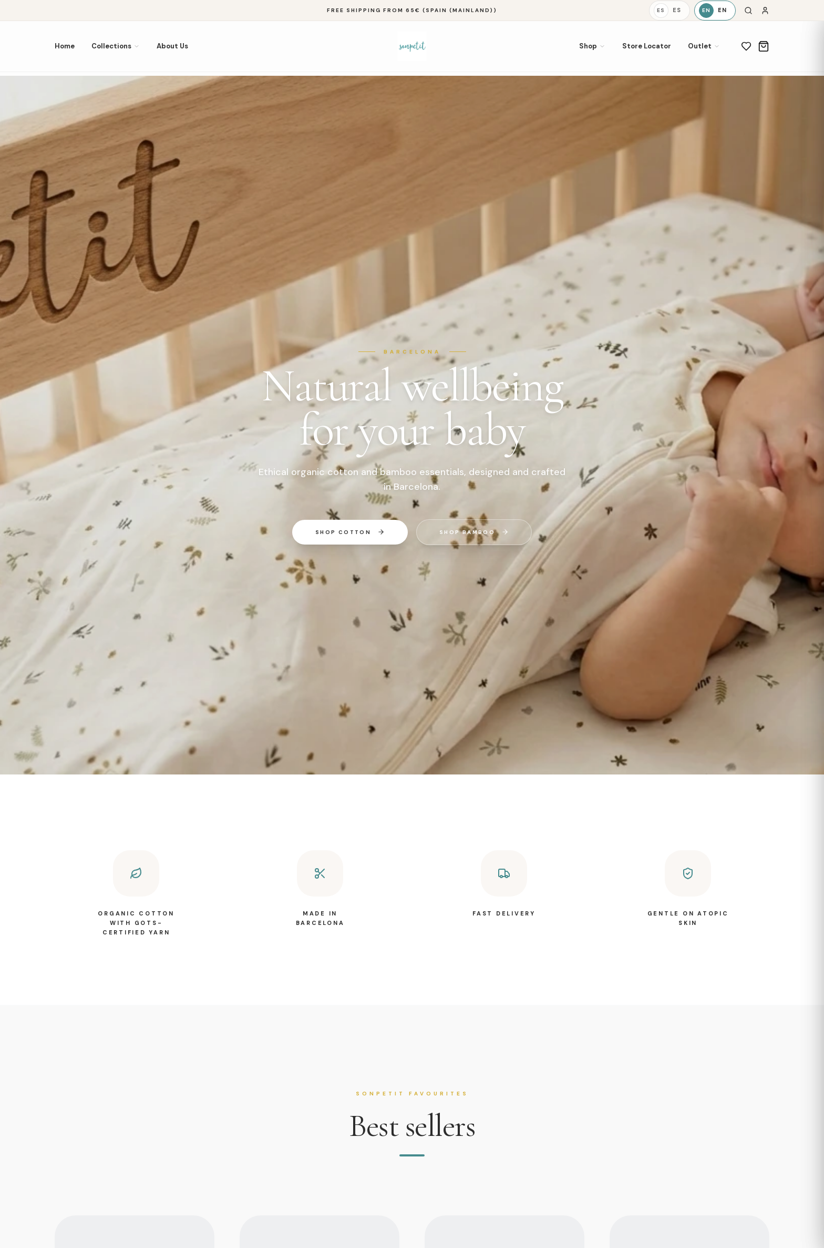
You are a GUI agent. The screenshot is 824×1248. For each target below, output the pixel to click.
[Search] (748, 10)
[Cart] (763, 46)
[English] (715, 11)
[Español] (669, 11)
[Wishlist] (746, 46)
